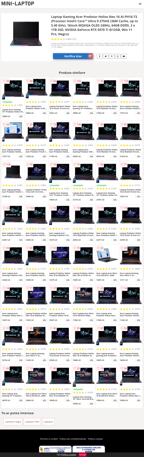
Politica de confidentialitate (73, 438)
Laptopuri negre (13, 421)
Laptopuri (48, 421)
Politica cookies (95, 438)
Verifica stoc (78, 56)
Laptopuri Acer (32, 421)
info (20, 116)
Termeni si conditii (49, 438)
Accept (82, 454)
